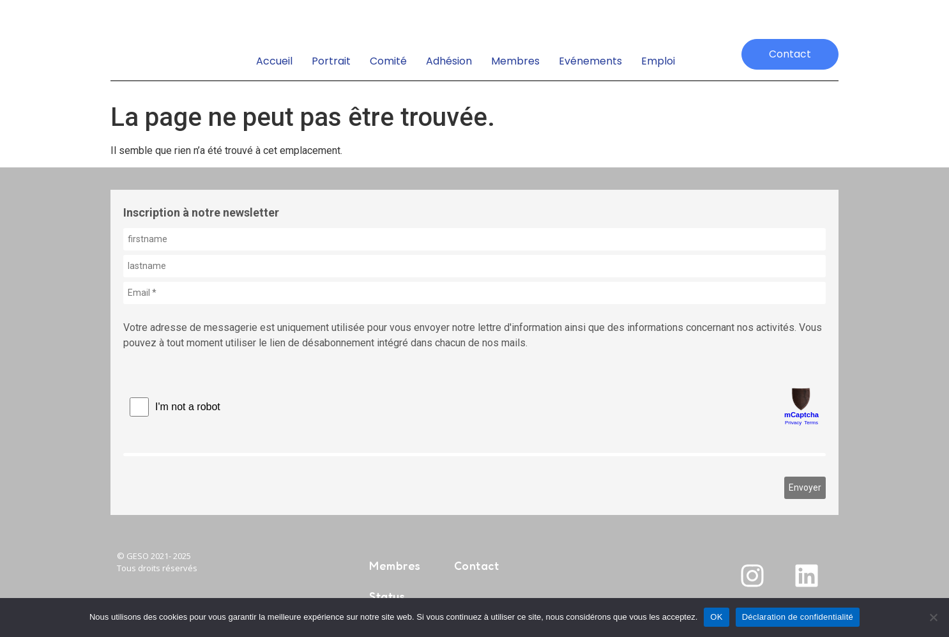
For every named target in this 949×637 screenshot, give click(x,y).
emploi (658, 61)
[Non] (933, 617)
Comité (388, 61)
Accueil (274, 61)
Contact (476, 565)
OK (716, 617)
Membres (515, 61)
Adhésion (449, 61)
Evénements (590, 61)
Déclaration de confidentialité (797, 617)
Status (387, 596)
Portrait (331, 61)
